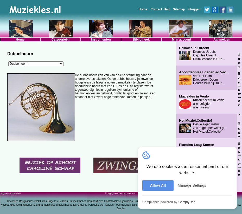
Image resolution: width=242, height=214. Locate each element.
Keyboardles (8, 204)
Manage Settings (192, 185)
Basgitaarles (26, 201)
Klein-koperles (24, 204)
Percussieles (95, 204)
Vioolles (236, 204)
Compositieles (95, 201)
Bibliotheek (141, 39)
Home (142, 9)
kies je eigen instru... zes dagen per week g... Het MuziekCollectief (202, 126)
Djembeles (126, 201)
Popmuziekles (122, 204)
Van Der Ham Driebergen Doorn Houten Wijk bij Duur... (204, 77)
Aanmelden (221, 39)
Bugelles (53, 201)
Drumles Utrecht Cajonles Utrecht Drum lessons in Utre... (202, 53)
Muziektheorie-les (66, 204)
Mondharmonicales (44, 204)
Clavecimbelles (77, 201)
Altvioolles (12, 201)
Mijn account (181, 39)
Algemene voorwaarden (11, 193)
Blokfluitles (40, 201)
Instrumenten (101, 39)
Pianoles (108, 204)
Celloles (63, 201)
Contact (156, 9)
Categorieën (60, 39)
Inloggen (193, 9)
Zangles (121, 208)
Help (167, 9)
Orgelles (82, 204)
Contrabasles (112, 201)
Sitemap (179, 9)
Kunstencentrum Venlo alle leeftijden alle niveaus (202, 102)
